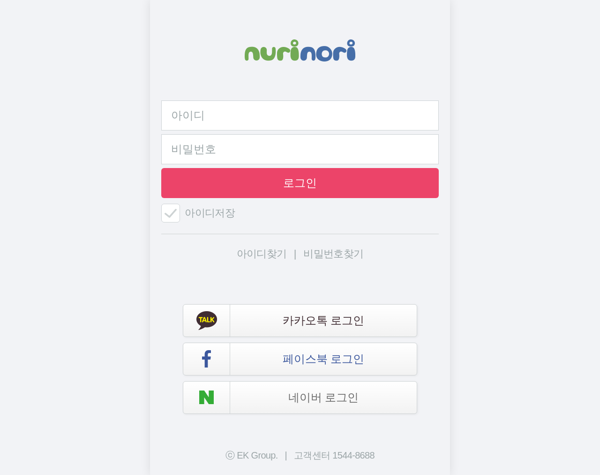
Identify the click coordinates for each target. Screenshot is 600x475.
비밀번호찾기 (333, 254)
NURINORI (300, 50)
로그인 (300, 182)
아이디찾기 (262, 254)
